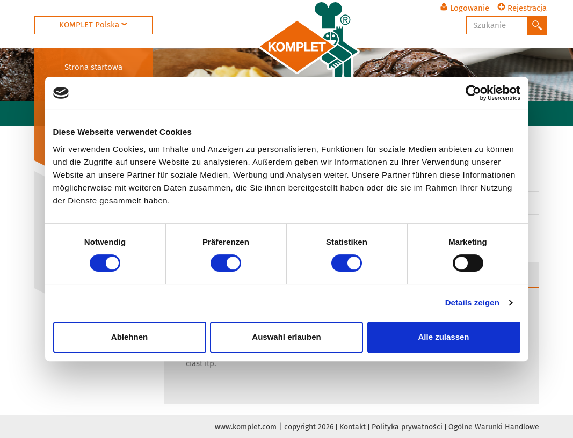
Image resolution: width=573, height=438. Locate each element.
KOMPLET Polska (93, 25)
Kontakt (352, 427)
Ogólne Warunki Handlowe (493, 427)
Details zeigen (472, 302)
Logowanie (464, 8)
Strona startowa (93, 67)
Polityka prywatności (407, 427)
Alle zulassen (443, 336)
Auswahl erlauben (286, 336)
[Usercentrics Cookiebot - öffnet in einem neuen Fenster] (473, 93)
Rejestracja (522, 8)
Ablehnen (129, 336)
